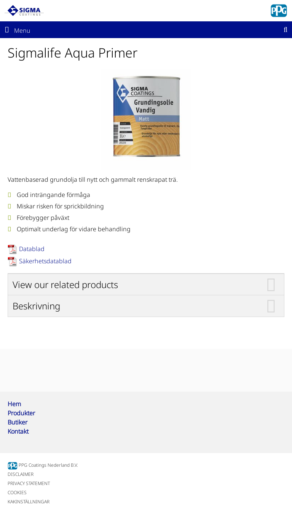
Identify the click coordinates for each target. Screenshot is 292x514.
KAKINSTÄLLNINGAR (28, 501)
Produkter (21, 413)
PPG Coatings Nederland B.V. (43, 465)
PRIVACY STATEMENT (29, 483)
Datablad (32, 249)
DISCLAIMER (21, 474)
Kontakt (18, 431)
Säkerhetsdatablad (45, 261)
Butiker (17, 422)
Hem (14, 404)
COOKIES (17, 492)
